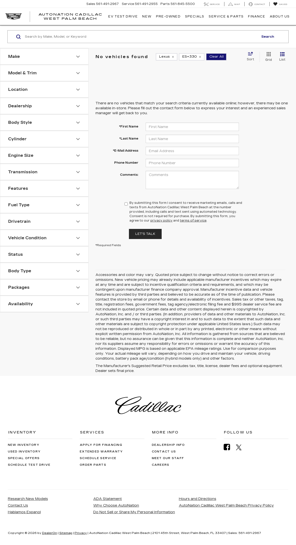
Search (267, 37)
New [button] (147, 16)
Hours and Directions (197, 499)
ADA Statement (107, 499)
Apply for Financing (101, 445)
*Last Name (128, 138)
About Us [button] (280, 16)
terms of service (193, 220)
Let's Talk (145, 234)
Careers (161, 464)
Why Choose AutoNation (116, 505)
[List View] (282, 57)
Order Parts (93, 464)
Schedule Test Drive (29, 464)
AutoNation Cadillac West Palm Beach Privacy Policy (226, 505)
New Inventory (23, 445)
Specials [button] (194, 16)
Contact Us (164, 451)
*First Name (128, 126)
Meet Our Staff (168, 458)
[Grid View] (268, 57)
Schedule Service (98, 458)
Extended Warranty (101, 451)
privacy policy (161, 220)
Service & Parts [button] (226, 16)
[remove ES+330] (191, 57)
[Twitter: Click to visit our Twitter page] (241, 447)
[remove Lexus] (166, 57)
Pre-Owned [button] (168, 16)
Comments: (129, 174)
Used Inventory (24, 451)
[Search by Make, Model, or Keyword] (141, 37)
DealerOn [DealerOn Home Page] (49, 533)
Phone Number (126, 162)
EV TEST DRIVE (123, 16)
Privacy (81, 533)
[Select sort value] (252, 57)
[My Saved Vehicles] (280, 4)
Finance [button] (256, 16)
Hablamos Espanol (24, 512)
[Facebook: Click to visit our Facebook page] (229, 447)
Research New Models (28, 499)
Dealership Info (168, 445)
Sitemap (65, 533)
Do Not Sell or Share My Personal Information (134, 512)
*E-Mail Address (125, 150)
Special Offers (24, 458)
